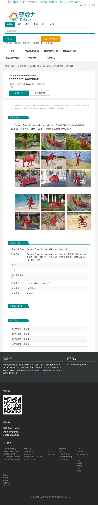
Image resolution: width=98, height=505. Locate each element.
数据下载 (19, 93)
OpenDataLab (28, 451)
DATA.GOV (28, 454)
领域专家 (43, 2)
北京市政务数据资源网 (11, 457)
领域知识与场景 (32, 51)
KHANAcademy (82, 454)
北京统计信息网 (9, 454)
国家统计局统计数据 (10, 451)
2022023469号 (64, 497)
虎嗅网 (79, 466)
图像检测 (17, 43)
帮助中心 (32, 58)
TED (78, 457)
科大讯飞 (50, 451)
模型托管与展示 (12, 58)
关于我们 (51, 58)
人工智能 (49, 43)
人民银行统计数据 (9, 449)
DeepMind (51, 454)
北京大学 (62, 449)
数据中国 (27, 449)
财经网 (5, 480)
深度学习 (8, 43)
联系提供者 (40, 93)
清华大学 (62, 451)
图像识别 (26, 43)
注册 (85, 5)
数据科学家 (52, 2)
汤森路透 (6, 483)
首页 (13, 51)
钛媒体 (79, 469)
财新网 (5, 478)
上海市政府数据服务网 (11, 459)
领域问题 (21, 66)
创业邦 (79, 463)
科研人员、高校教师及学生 (70, 2)
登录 (93, 5)
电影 (42, 43)
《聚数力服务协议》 (34, 370)
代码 (19, 24)
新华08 (5, 475)
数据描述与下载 (51, 51)
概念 (44, 24)
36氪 (78, 461)
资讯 (52, 24)
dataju (28, 84)
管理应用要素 (51, 39)
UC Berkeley (63, 459)
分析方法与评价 (70, 51)
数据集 (10, 24)
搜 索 (9, 39)
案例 (36, 24)
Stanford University (65, 457)
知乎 (78, 449)
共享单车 (35, 43)
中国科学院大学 (65, 454)
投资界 (79, 471)
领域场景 (9, 66)
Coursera (80, 451)
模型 (27, 24)
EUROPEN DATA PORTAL (33, 457)
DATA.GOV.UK (29, 459)
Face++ (49, 449)
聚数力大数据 (14, 428)
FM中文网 (6, 486)
